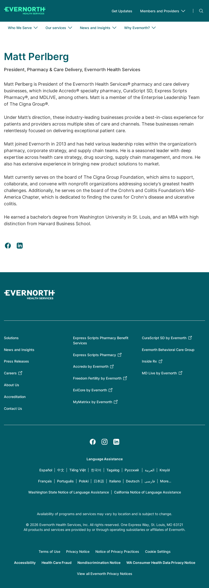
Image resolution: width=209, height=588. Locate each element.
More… (165, 481)
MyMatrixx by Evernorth (92, 402)
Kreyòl (165, 470)
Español (45, 470)
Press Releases (16, 361)
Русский (132, 470)
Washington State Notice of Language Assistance (68, 492)
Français (45, 481)
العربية (149, 470)
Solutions (11, 338)
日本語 (99, 481)
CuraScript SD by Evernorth (164, 338)
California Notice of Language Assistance (147, 492)
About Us (11, 385)
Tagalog (112, 470)
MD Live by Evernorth (159, 373)
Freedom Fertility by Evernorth (97, 378)
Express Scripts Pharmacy (94, 355)
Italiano (115, 481)
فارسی (150, 481)
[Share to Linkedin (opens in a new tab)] (20, 246)
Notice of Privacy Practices (117, 551)
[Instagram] (104, 442)
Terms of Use (49, 551)
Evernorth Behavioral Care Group (168, 350)
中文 (60, 470)
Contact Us (13, 408)
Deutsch (132, 481)
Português (65, 481)
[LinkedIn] (116, 442)
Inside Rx (149, 361)
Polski (84, 481)
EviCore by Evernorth (90, 390)
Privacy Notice (78, 551)
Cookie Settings (158, 551)
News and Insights (19, 350)
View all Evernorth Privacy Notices (104, 574)
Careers (10, 373)
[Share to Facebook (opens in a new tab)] (8, 246)
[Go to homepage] (25, 11)
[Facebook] (93, 442)
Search (201, 11)
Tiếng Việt (77, 470)
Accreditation (15, 397)
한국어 (96, 470)
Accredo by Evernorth (90, 366)
